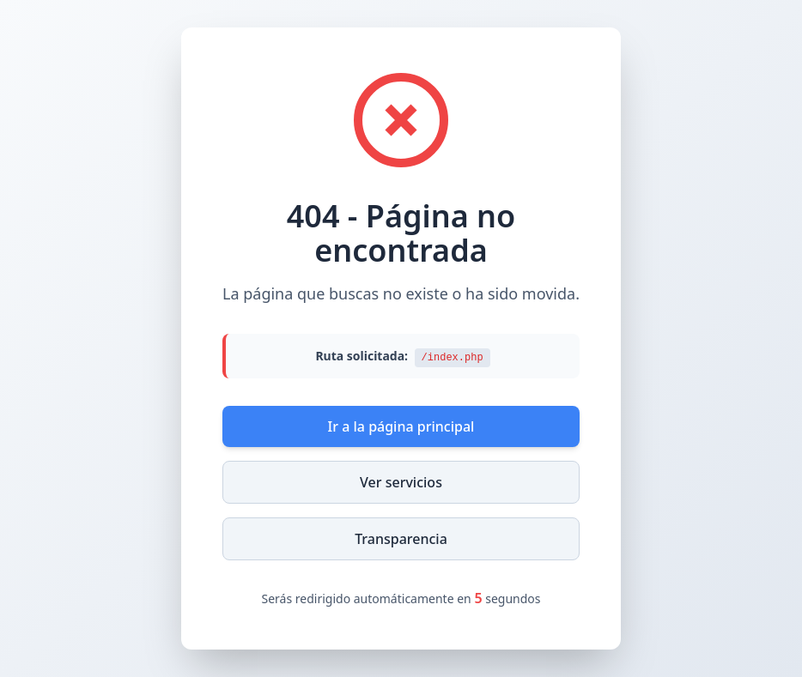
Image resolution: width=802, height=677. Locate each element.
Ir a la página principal (401, 426)
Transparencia (401, 538)
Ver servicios (401, 482)
